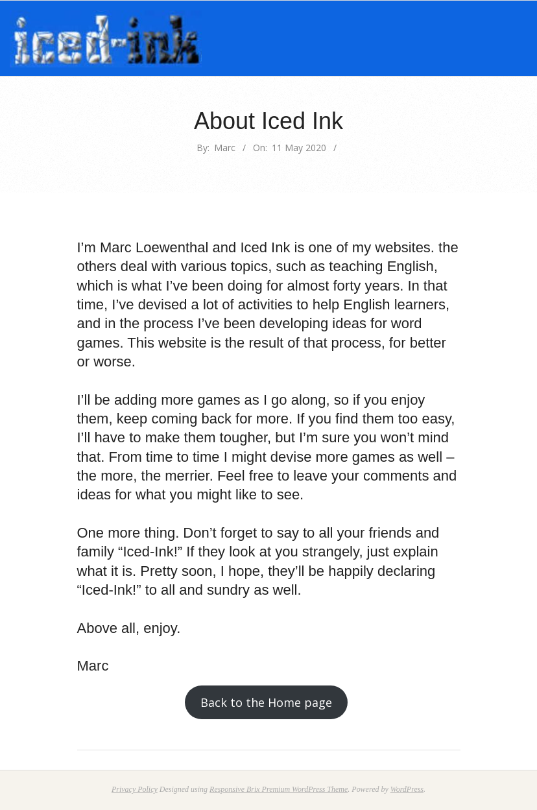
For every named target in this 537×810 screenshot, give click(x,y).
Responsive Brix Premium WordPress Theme (278, 789)
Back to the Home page (266, 702)
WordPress (407, 789)
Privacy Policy (135, 789)
